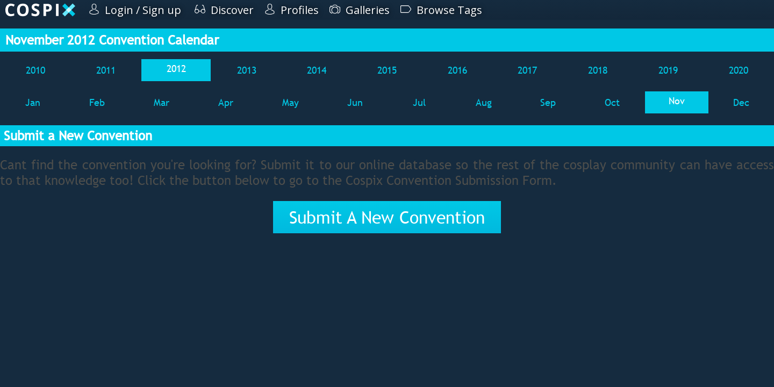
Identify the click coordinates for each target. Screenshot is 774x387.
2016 (457, 70)
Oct (612, 102)
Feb (97, 102)
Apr (225, 102)
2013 (246, 70)
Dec (741, 102)
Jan (32, 102)
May (290, 102)
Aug (484, 102)
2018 (597, 70)
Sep (548, 102)
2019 (668, 70)
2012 (176, 68)
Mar (161, 102)
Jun (355, 102)
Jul (419, 102)
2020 (738, 70)
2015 (387, 70)
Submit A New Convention (387, 217)
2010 (35, 70)
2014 (316, 70)
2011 (106, 70)
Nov (677, 101)
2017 (527, 70)
